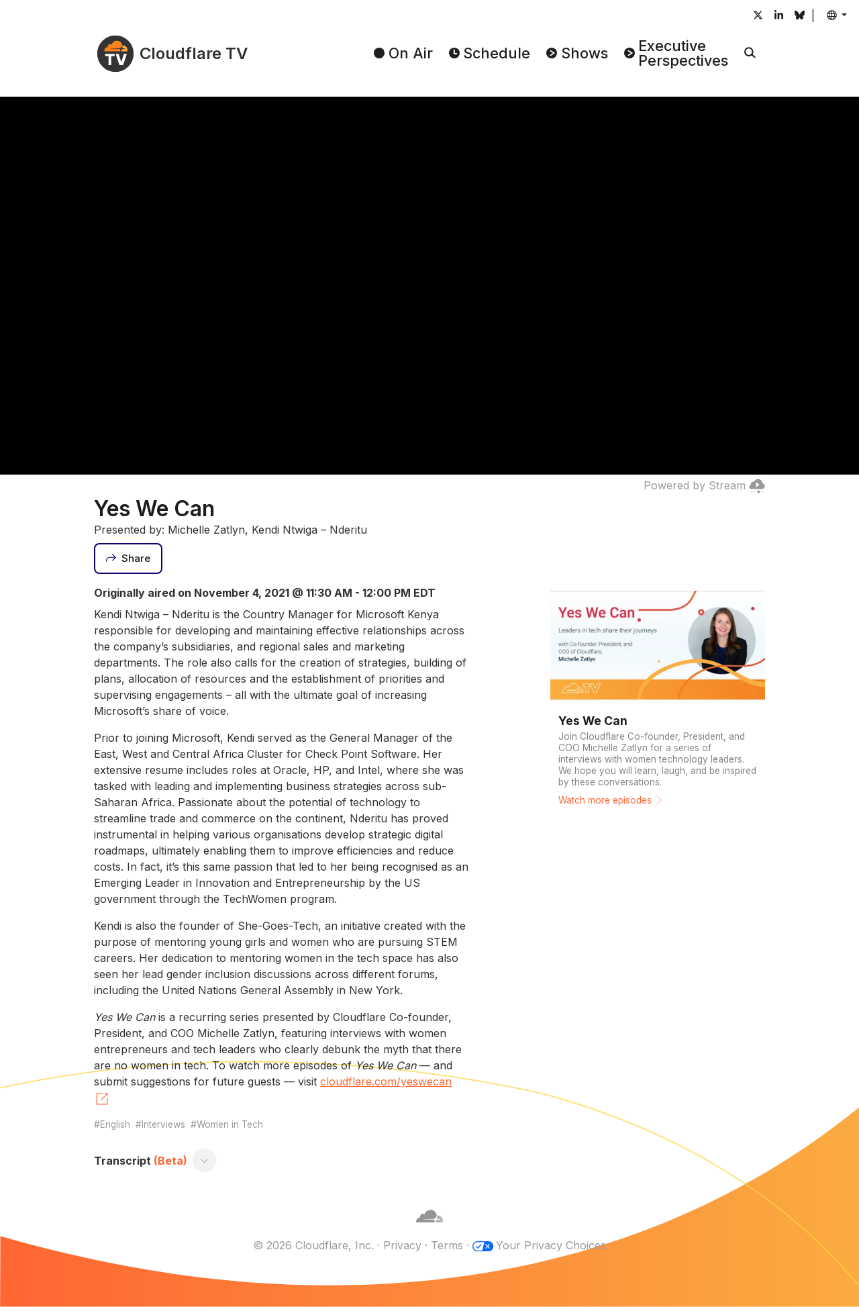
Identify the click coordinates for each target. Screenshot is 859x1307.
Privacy (402, 1245)
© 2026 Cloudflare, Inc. (313, 1245)
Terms (447, 1245)
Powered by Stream (704, 485)
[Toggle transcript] (205, 1161)
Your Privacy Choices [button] (551, 1245)
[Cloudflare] (429, 1229)
